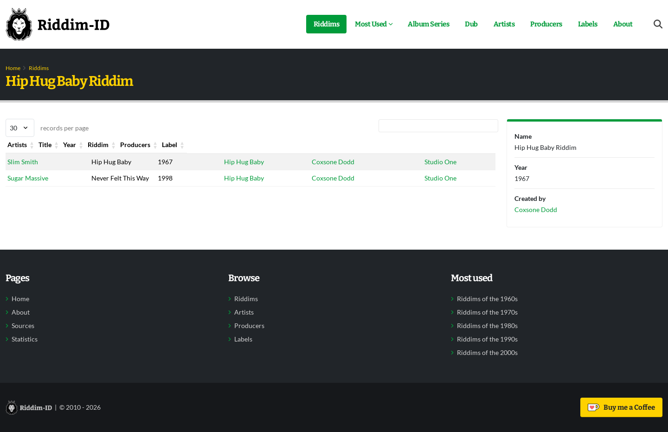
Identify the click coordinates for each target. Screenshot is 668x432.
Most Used (371, 24)
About (623, 24)
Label (432, 144)
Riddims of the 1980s (487, 325)
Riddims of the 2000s (487, 352)
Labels (587, 24)
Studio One (441, 162)
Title (97, 144)
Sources (23, 325)
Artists (504, 24)
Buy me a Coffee (621, 407)
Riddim (234, 144)
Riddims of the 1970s (487, 312)
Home (13, 67)
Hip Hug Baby (244, 162)
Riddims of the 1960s (487, 299)
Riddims (327, 24)
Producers (546, 24)
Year (164, 144)
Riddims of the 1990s (487, 339)
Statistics (25, 339)
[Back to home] (57, 24)
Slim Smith (22, 162)
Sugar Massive (27, 178)
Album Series (428, 24)
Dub (471, 24)
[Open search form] (658, 24)
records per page (47, 128)
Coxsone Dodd (333, 162)
